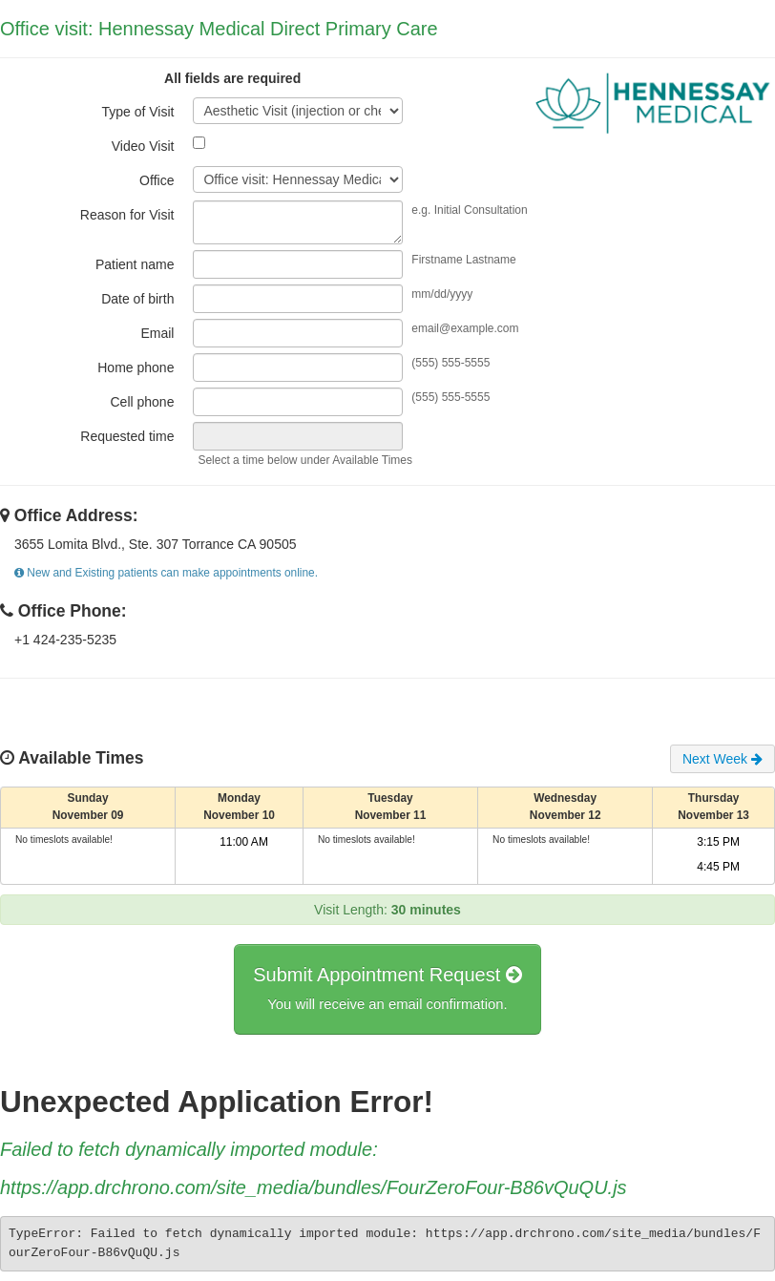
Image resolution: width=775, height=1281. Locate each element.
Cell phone (142, 402)
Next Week (722, 758)
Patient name (135, 264)
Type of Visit (137, 111)
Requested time (127, 436)
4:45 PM (718, 866)
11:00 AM (244, 842)
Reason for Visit (127, 214)
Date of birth (137, 298)
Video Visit (143, 146)
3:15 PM (718, 842)
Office (156, 180)
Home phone (135, 367)
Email (157, 333)
